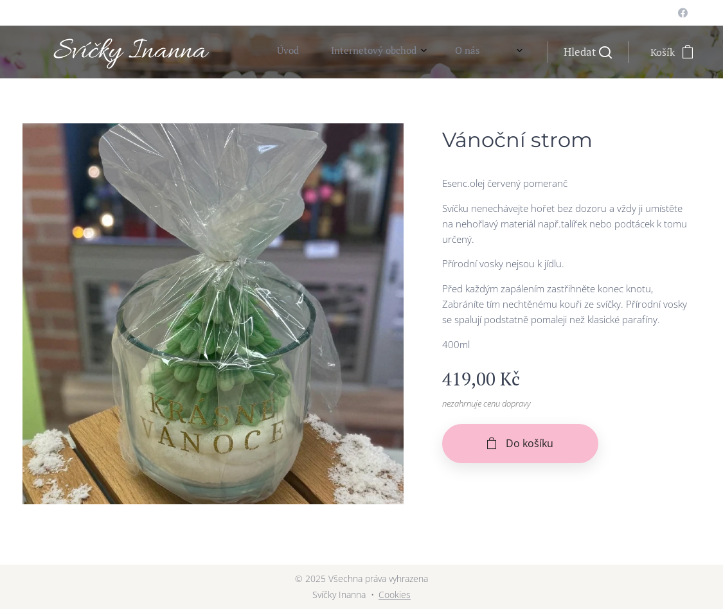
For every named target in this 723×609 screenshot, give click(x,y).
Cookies (395, 594)
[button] (588, 52)
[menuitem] (422, 52)
